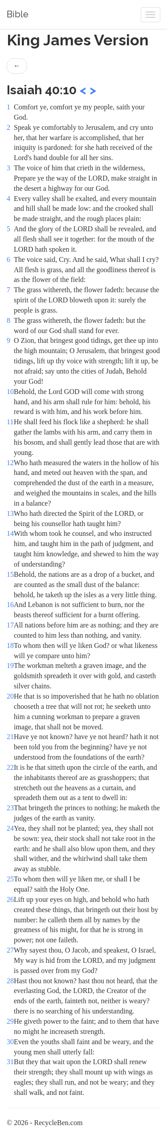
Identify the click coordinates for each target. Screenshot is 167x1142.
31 (10, 1062)
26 (10, 899)
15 (10, 574)
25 (10, 879)
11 (10, 422)
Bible (18, 14)
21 (10, 736)
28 (10, 981)
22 (10, 767)
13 (10, 513)
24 (10, 828)
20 (10, 696)
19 (10, 665)
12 (10, 462)
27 (10, 950)
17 (10, 625)
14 (10, 533)
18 (10, 645)
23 (10, 808)
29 (10, 1021)
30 (10, 1041)
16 (10, 604)
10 (10, 391)
